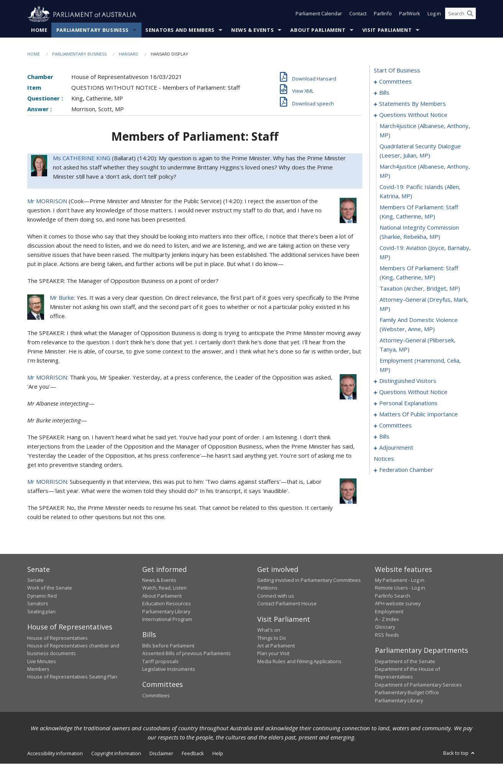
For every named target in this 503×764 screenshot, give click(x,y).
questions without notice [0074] (413, 392)
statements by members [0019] (412, 104)
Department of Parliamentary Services (418, 685)
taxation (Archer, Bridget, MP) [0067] (420, 288)
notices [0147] (384, 459)
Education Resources (166, 603)
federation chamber (406, 470)
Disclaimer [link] (161, 753)
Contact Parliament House (287, 603)
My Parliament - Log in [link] (399, 580)
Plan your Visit (273, 653)
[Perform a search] (470, 14)
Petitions (267, 588)
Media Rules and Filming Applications (299, 661)
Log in (434, 14)
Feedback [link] (193, 753)
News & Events (252, 30)
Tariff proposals (160, 661)
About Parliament (317, 30)
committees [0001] (395, 81)
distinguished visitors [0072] (407, 381)
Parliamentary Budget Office (407, 692)
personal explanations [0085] (408, 403)
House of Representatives (57, 637)
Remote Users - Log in (400, 588)
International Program (167, 619)
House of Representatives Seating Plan (72, 677)
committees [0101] (395, 425)
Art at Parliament (276, 645)
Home (39, 30)
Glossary (385, 627)
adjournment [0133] (396, 448)
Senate (35, 580)
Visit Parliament (387, 30)
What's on (268, 630)
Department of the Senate (405, 661)
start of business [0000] (397, 70)
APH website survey (398, 603)
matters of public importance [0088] (418, 414)
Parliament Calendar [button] (319, 14)
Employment (389, 611)
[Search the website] (460, 14)
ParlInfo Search (392, 596)
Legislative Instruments (168, 669)
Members (38, 669)
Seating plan (41, 611)
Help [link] (217, 753)
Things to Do (271, 637)
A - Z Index (387, 619)
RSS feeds (387, 634)
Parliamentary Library (166, 611)
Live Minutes (41, 661)
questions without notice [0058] (413, 115)
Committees (156, 695)
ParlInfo (383, 14)
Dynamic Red (42, 596)
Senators (37, 603)
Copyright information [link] (116, 753)
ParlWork (409, 14)
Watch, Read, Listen (164, 588)
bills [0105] (384, 436)
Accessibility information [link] (55, 753)
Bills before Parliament (168, 645)
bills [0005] (384, 93)
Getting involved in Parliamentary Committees (309, 580)
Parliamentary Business (92, 30)
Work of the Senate (49, 588)
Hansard (128, 54)
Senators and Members (180, 30)
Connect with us (275, 596)
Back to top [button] (459, 753)
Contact (358, 14)
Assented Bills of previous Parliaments (186, 653)
